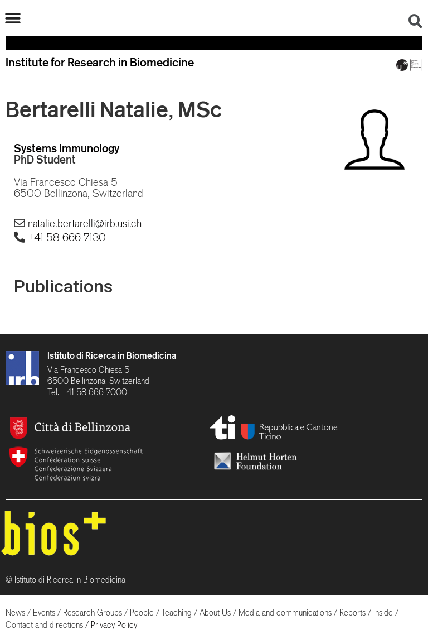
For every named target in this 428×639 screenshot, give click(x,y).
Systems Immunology (66, 148)
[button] (12, 18)
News (15, 612)
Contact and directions (44, 624)
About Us (215, 612)
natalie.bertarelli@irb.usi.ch (85, 223)
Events (44, 612)
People (142, 612)
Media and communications (285, 612)
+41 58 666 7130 (67, 237)
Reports (352, 612)
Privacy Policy (114, 624)
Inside (383, 612)
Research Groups (92, 612)
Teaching (176, 612)
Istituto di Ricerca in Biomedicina (111, 355)
